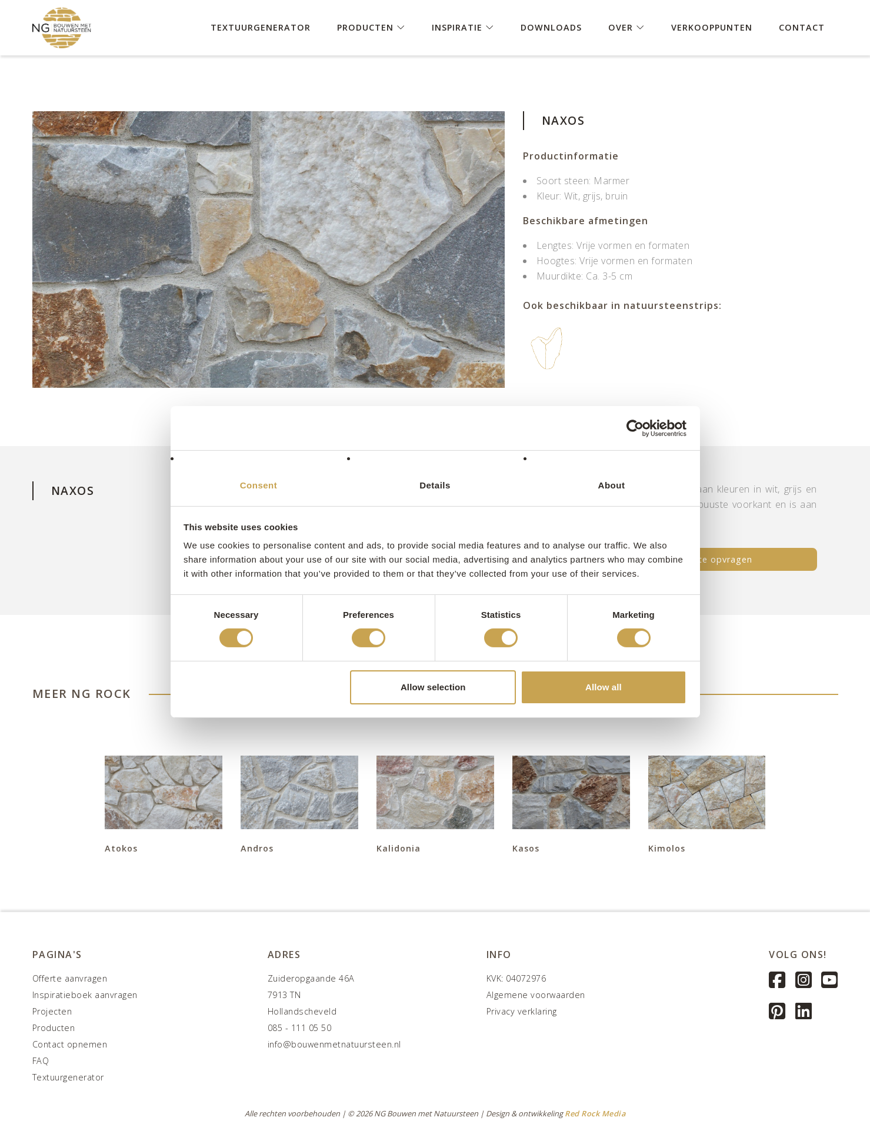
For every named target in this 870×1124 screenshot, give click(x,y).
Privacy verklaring (521, 1011)
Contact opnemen (70, 1044)
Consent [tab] (259, 485)
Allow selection (433, 687)
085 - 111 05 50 (300, 1027)
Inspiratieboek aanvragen (85, 994)
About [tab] (611, 485)
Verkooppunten (711, 26)
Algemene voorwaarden (535, 994)
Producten (371, 26)
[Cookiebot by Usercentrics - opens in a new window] (635, 428)
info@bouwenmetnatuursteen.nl (334, 1044)
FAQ (40, 1060)
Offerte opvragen (713, 559)
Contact (802, 26)
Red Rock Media (595, 1113)
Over (626, 26)
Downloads (551, 26)
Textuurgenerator (261, 26)
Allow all (603, 687)
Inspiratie (463, 26)
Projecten (52, 1011)
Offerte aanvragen (70, 978)
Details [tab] (435, 485)
